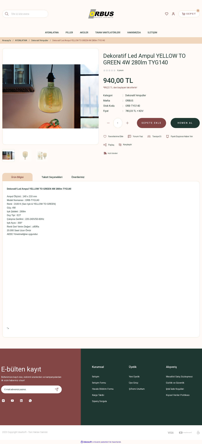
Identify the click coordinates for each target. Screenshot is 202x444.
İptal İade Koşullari (175, 389)
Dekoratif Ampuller (135, 95)
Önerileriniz (77, 177)
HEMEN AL (185, 123)
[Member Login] (173, 13)
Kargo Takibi (98, 395)
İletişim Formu (99, 382)
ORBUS (129, 100)
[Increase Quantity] (127, 123)
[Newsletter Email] (31, 389)
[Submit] (57, 389)
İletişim (95, 376)
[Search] (25, 14)
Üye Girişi (133, 382)
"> (33, 328)
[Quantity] (117, 123)
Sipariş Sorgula (99, 401)
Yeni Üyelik (134, 376)
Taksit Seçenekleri (52, 177)
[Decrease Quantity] (108, 123)
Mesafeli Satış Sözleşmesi (179, 376)
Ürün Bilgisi (17, 177)
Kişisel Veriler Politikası (178, 395)
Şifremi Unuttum (137, 389)
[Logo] (101, 14)
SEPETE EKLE (151, 123)
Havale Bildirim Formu (102, 389)
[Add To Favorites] (113, 136)
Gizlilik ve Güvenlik (175, 382)
